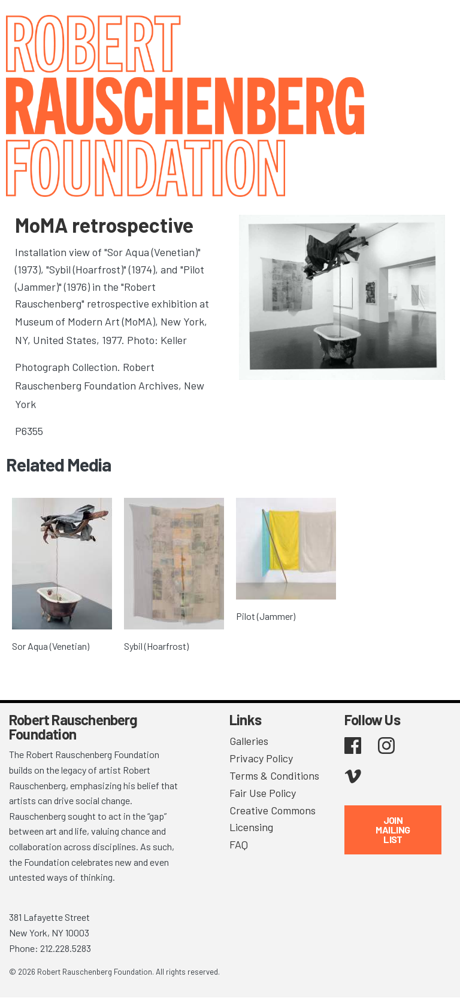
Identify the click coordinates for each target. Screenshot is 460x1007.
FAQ (238, 844)
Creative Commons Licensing (272, 819)
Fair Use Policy (262, 792)
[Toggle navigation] (436, 25)
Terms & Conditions (274, 775)
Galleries (248, 740)
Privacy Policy (261, 758)
